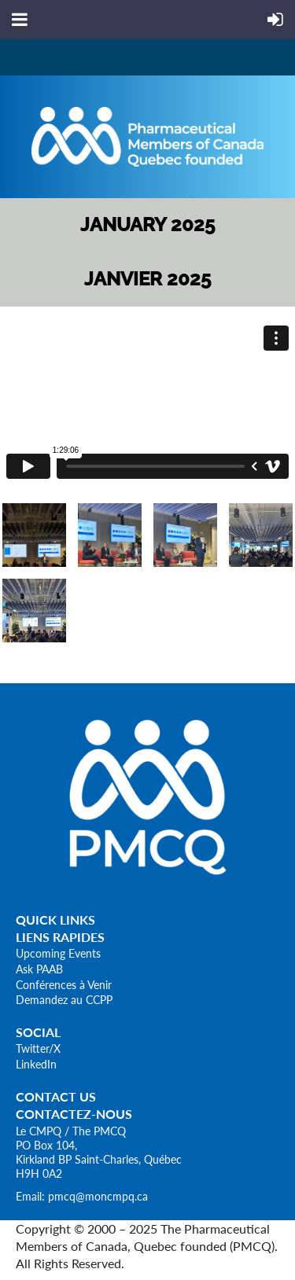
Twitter (32, 1048)
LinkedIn (36, 1064)
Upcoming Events (58, 953)
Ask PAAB (39, 969)
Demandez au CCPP (64, 999)
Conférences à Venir (64, 984)
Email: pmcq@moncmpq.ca (82, 1196)
